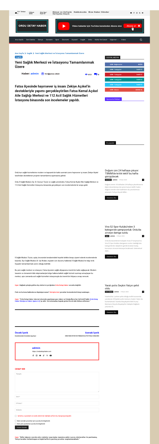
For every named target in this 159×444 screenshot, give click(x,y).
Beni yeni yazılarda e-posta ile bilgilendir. (31, 424)
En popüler (110, 143)
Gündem (108, 180)
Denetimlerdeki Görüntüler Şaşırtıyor (25, 336)
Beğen (140, 64)
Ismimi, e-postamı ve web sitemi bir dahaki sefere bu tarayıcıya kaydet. (45, 416)
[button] (141, 40)
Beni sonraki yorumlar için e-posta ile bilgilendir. (33, 421)
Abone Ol (139, 90)
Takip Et (139, 69)
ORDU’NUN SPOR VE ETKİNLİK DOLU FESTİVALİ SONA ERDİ (82, 336)
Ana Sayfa (19, 53)
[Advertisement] (72, 5)
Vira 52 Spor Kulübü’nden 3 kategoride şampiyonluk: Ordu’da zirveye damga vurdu (123, 229)
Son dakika (109, 292)
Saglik (29, 53)
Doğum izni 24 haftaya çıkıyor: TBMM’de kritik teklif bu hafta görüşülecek (122, 173)
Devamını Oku (111, 198)
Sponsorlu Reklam (113, 99)
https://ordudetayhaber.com (41, 351)
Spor (107, 236)
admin (35, 73)
